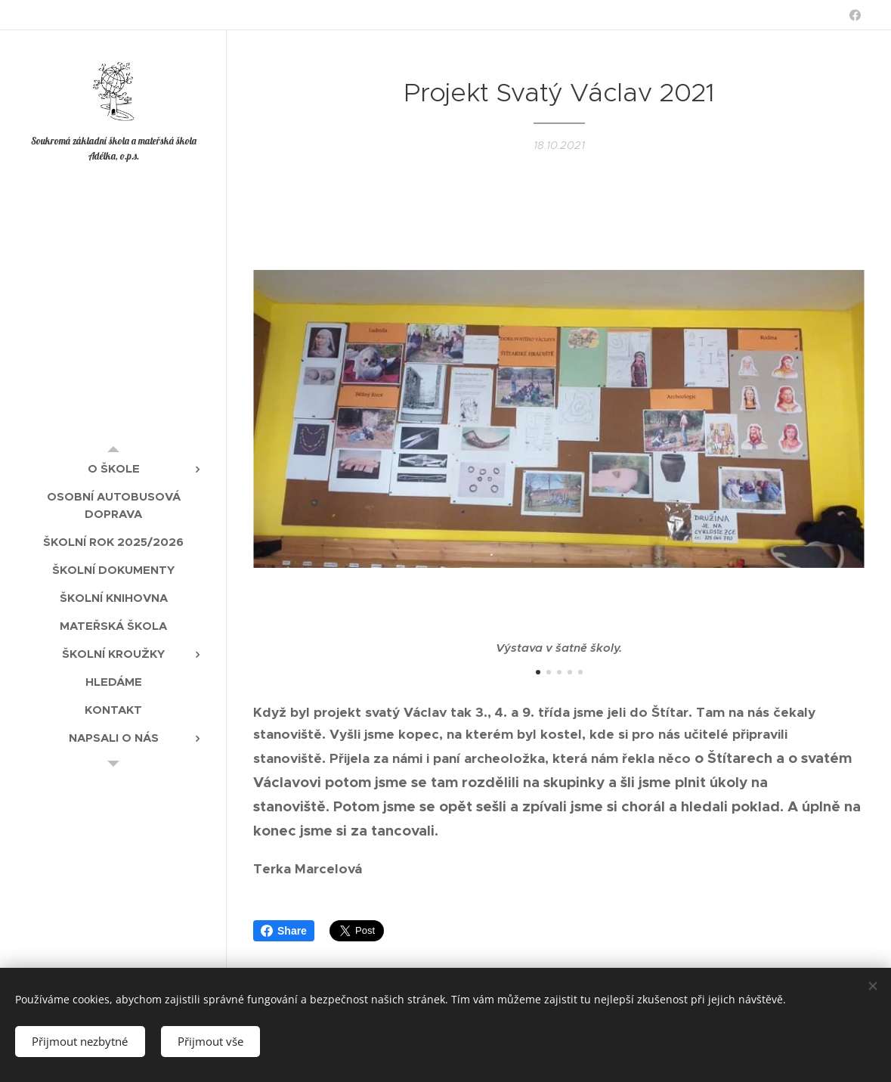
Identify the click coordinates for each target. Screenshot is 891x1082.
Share (284, 931)
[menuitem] (113, 468)
